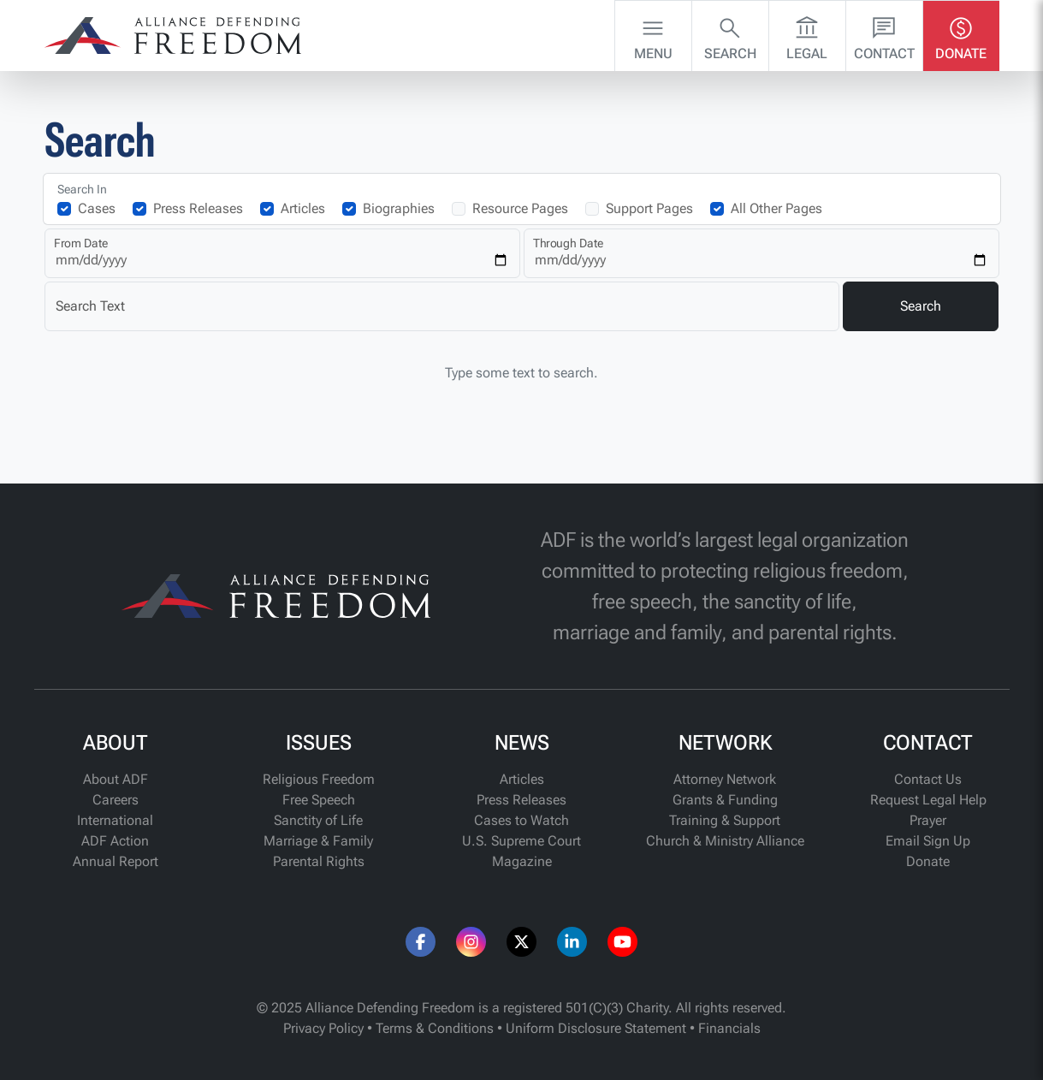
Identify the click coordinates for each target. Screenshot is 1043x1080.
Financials (729, 1028)
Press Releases (198, 208)
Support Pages (649, 208)
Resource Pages (520, 208)
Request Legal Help (928, 800)
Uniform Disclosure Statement (596, 1028)
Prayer (928, 820)
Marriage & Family (318, 841)
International (115, 820)
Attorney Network (724, 779)
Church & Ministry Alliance (725, 841)
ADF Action (115, 841)
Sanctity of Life (318, 820)
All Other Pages (776, 208)
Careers (115, 800)
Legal (806, 34)
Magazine (522, 861)
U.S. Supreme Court (521, 841)
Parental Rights (318, 861)
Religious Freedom (319, 779)
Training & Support (724, 820)
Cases (97, 208)
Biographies (399, 208)
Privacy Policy (323, 1028)
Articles (303, 208)
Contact (884, 34)
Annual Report (115, 861)
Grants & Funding (725, 800)
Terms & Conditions (435, 1028)
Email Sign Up (928, 841)
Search (730, 34)
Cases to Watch (521, 820)
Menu (653, 34)
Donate (961, 34)
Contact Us (928, 779)
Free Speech (318, 800)
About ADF (115, 779)
